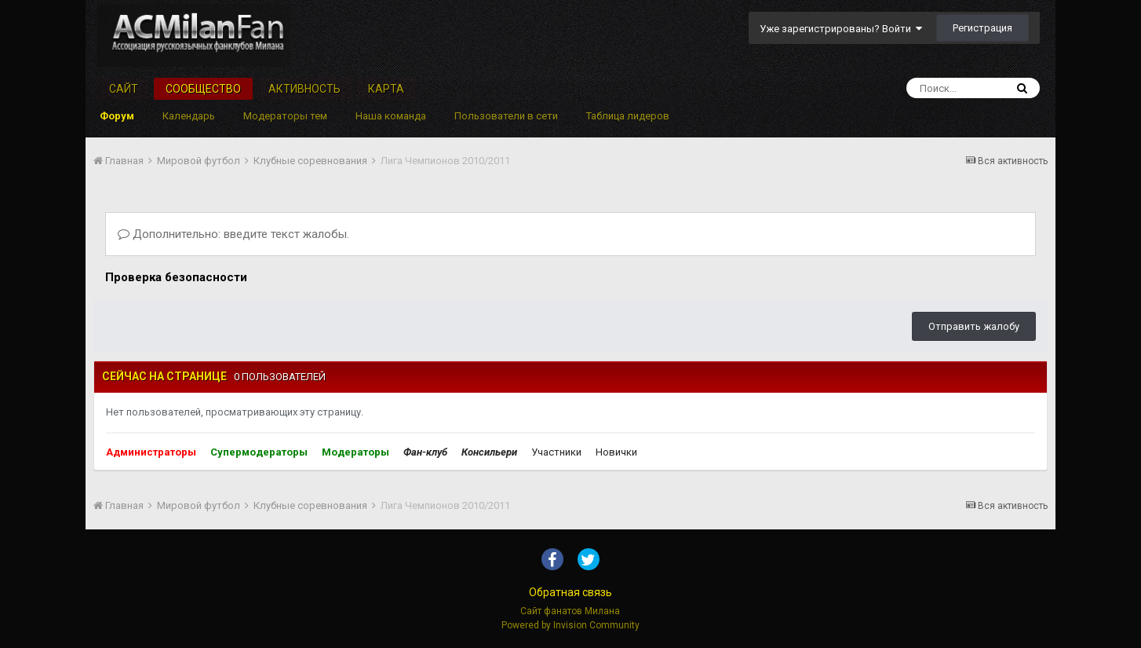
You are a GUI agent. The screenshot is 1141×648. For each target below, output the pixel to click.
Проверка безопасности (176, 277)
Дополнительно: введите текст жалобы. (233, 234)
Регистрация (982, 28)
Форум (117, 116)
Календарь (188, 116)
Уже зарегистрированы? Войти (841, 29)
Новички (616, 452)
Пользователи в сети (506, 116)
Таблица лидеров (627, 116)
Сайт (123, 88)
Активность (304, 88)
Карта (386, 88)
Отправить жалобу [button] (973, 326)
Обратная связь (570, 592)
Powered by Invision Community (570, 625)
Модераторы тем (285, 116)
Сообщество (203, 88)
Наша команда (390, 116)
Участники (556, 452)
